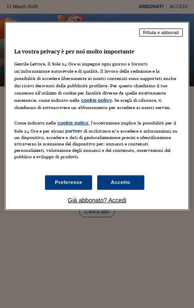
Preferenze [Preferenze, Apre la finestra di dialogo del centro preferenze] (68, 182)
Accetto (121, 182)
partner (73, 130)
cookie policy (96, 100)
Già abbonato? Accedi (97, 200)
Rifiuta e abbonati (161, 32)
